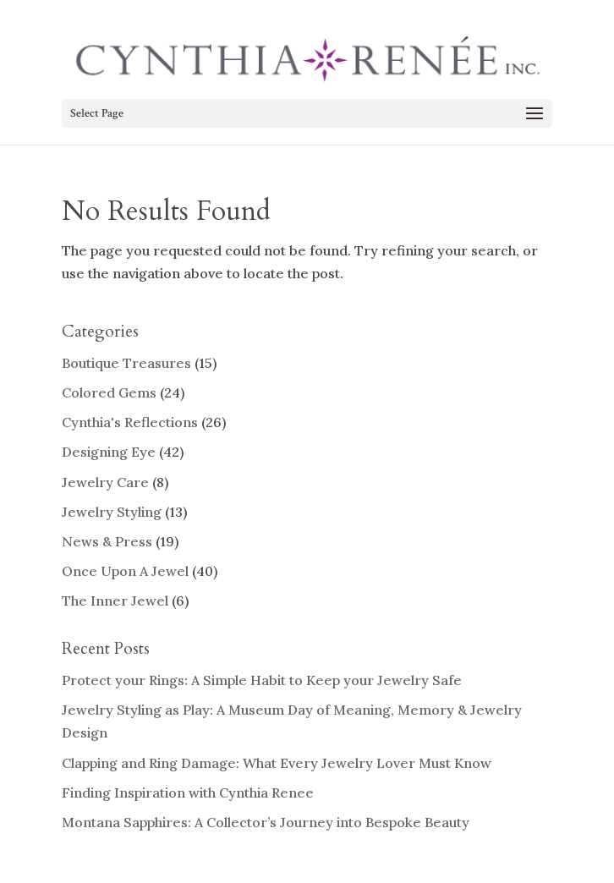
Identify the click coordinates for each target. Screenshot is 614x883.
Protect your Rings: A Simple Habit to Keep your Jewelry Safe (262, 680)
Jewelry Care (105, 482)
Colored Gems (109, 392)
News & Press (107, 541)
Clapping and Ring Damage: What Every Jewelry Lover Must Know (276, 762)
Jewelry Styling (112, 511)
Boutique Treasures (126, 362)
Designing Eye (109, 451)
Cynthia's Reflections (130, 422)
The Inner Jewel (115, 600)
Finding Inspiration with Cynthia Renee (188, 792)
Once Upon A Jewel (125, 570)
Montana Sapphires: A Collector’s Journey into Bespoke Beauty (265, 822)
